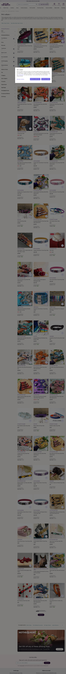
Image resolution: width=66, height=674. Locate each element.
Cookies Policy (21, 74)
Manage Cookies (20, 79)
